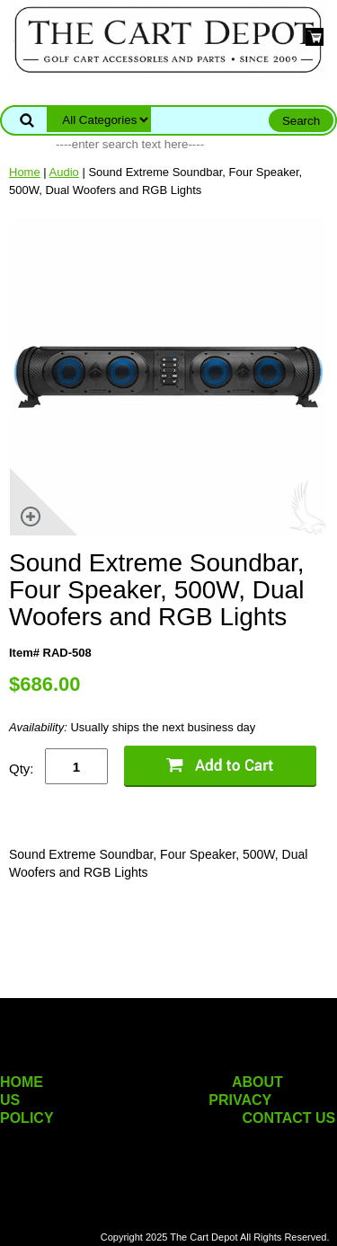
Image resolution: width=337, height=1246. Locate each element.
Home (24, 172)
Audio (64, 172)
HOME (21, 1082)
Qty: (21, 768)
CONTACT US (289, 1118)
